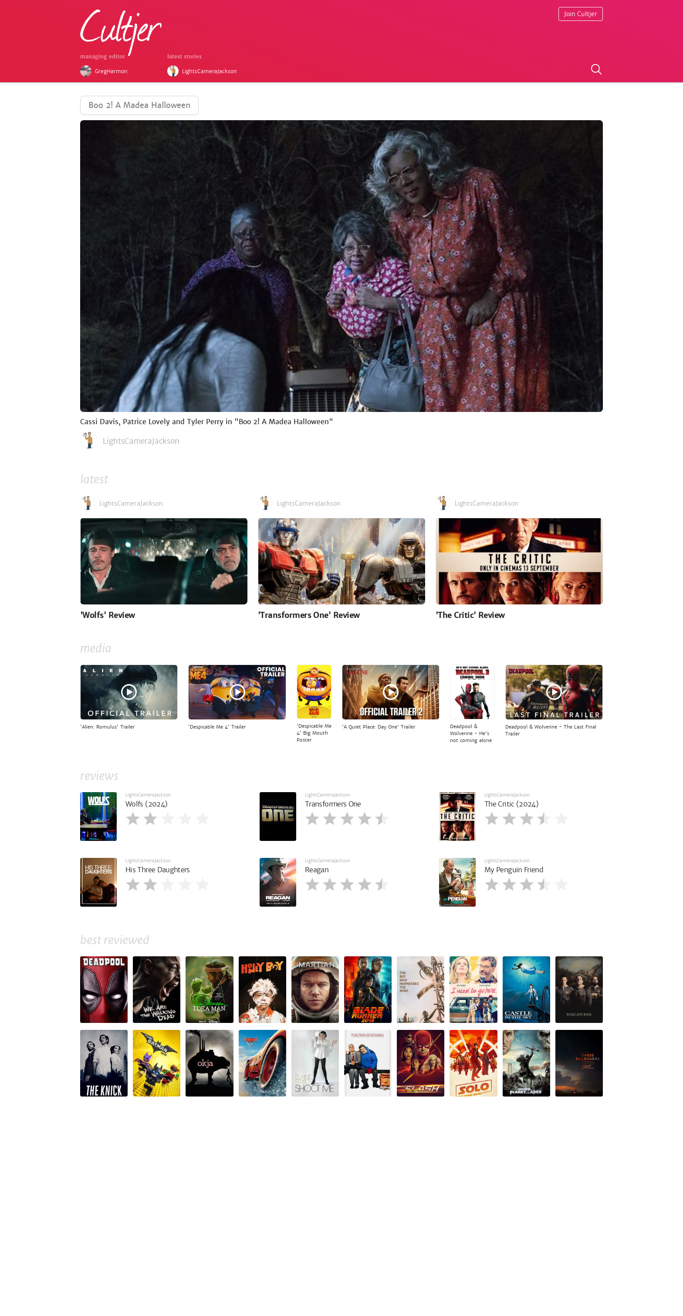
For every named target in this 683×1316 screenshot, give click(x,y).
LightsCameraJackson (148, 795)
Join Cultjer (580, 14)
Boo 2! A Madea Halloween (139, 105)
